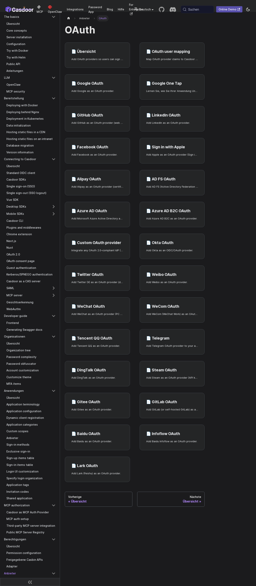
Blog (110, 9)
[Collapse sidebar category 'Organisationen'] (53, 336)
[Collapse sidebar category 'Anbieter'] (53, 573)
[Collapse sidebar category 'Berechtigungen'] (53, 539)
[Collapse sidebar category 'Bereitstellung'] (53, 98)
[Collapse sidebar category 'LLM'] (53, 77)
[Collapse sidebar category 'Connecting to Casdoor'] (53, 159)
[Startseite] (68, 18)
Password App (95, 9)
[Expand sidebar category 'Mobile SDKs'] (53, 214)
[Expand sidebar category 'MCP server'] (53, 295)
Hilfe (121, 9)
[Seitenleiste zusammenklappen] (30, 582)
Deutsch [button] (142, 9)
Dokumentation (21, 9)
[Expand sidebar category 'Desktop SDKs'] (53, 206)
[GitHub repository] (161, 9)
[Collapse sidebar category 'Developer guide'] (53, 316)
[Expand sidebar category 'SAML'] (53, 288)
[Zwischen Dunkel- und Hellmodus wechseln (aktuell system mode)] (248, 9)
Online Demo (229, 9)
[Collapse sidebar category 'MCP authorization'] (53, 505)
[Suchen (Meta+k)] (197, 9)
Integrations (75, 9)
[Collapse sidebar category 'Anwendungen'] (53, 391)
